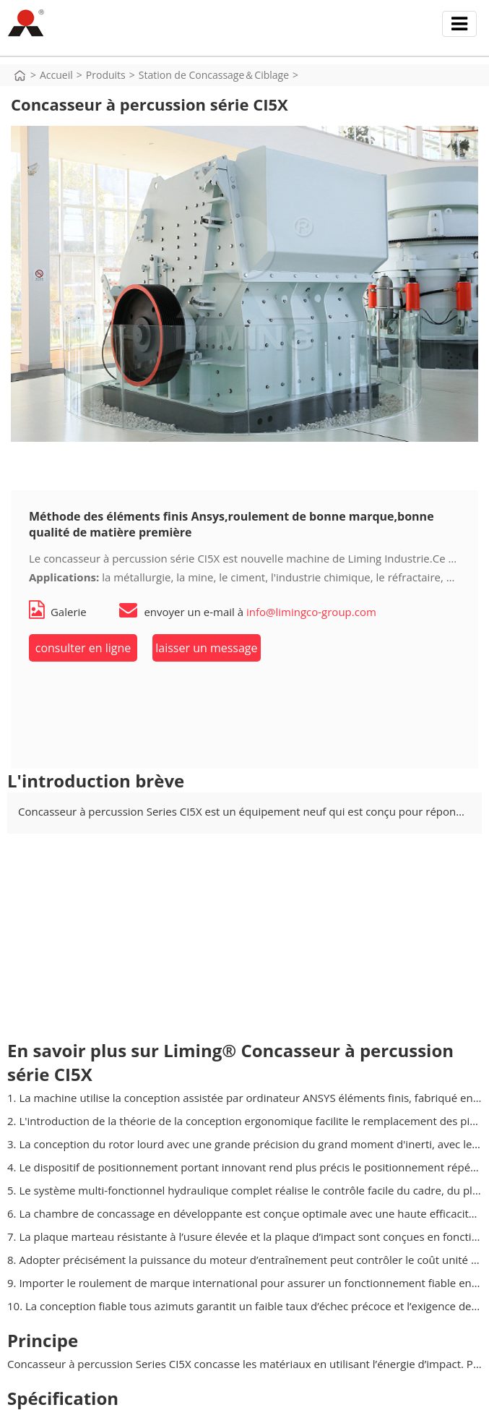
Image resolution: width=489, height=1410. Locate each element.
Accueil (56, 75)
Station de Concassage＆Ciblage (214, 75)
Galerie (58, 611)
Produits (106, 75)
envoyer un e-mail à (247, 611)
